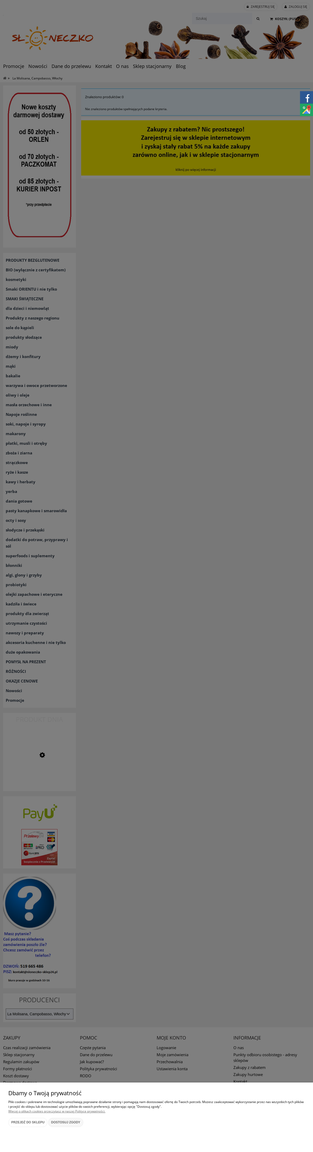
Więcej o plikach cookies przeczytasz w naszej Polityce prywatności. (56, 1111)
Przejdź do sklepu (27, 1122)
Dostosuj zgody (65, 1122)
